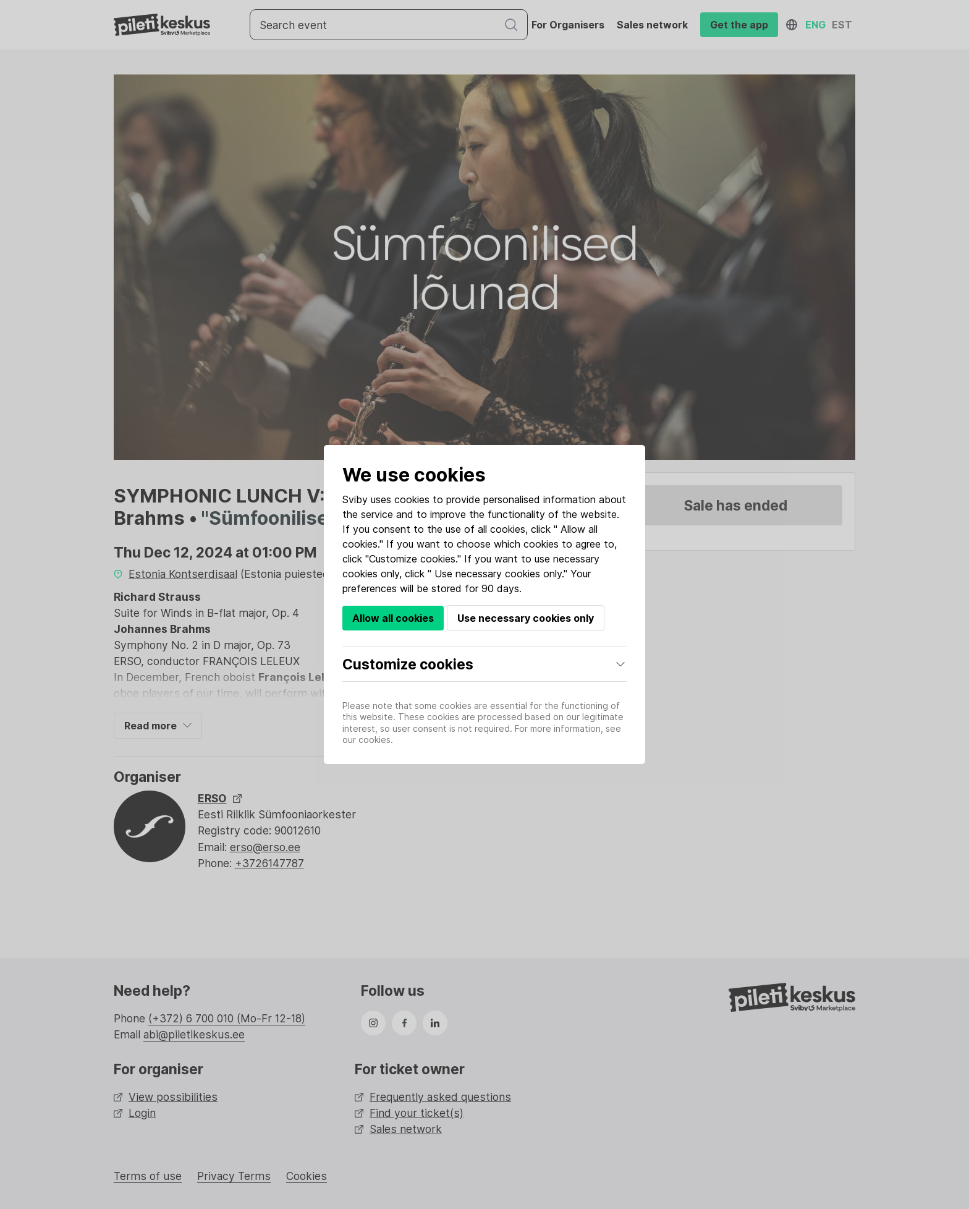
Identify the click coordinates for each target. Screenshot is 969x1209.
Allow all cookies (393, 618)
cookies (411, 499)
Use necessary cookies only (525, 618)
